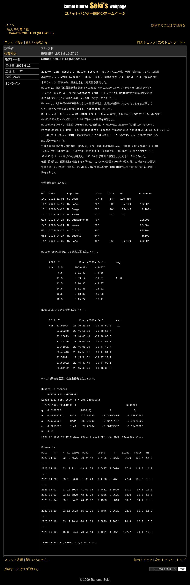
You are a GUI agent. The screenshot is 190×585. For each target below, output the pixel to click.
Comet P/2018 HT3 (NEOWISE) (31, 33)
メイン (10, 25)
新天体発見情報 (18, 29)
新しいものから (37, 42)
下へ (182, 42)
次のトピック (167, 42)
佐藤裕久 (10, 53)
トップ (181, 559)
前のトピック (146, 42)
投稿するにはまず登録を (168, 25)
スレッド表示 (13, 42)
